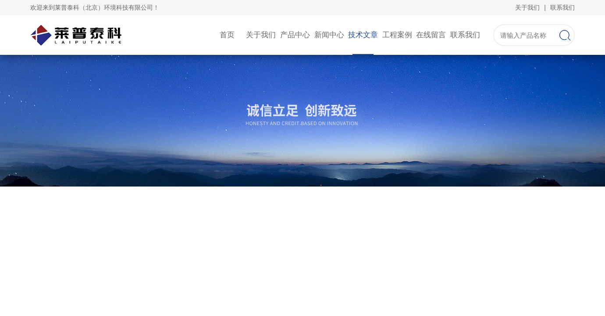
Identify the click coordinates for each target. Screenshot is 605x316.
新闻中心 (329, 35)
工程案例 (397, 35)
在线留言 (431, 35)
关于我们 (527, 7)
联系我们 (562, 7)
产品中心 (295, 35)
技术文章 (363, 35)
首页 (227, 35)
